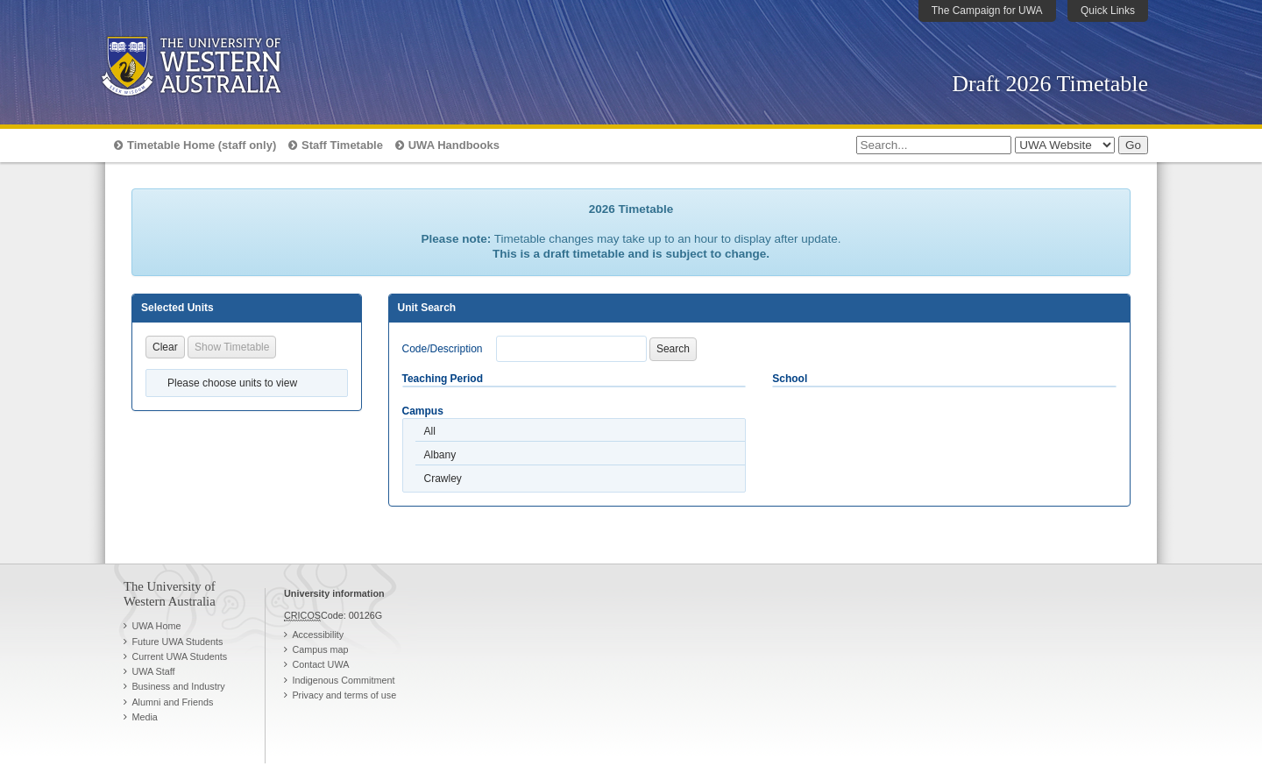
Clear (165, 347)
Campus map (320, 649)
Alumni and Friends (172, 702)
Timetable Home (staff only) (201, 145)
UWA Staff (152, 671)
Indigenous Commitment (343, 680)
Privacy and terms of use (344, 695)
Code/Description (442, 349)
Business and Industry (177, 686)
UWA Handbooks (454, 145)
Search (673, 349)
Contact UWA (320, 664)
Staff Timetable (342, 145)
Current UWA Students (179, 656)
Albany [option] (440, 455)
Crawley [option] (443, 478)
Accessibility (318, 634)
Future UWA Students (177, 641)
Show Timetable (232, 347)
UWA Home (156, 626)
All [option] (430, 431)
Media (144, 717)
